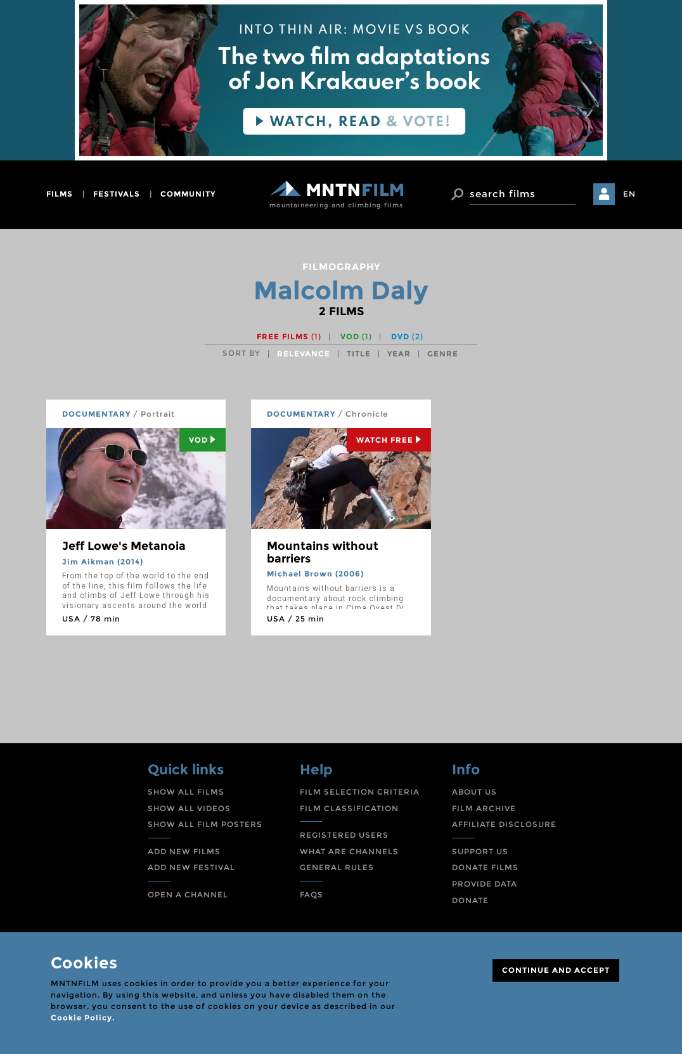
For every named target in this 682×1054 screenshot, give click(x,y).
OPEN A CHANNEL (188, 894)
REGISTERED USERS (344, 835)
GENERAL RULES (337, 867)
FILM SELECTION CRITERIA (360, 792)
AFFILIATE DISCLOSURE (504, 824)
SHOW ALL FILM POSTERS (205, 824)
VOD (356, 336)
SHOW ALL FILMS (186, 792)
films (59, 193)
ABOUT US (474, 792)
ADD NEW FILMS (184, 851)
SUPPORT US (480, 851)
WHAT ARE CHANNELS (349, 851)
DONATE (470, 900)
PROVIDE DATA (484, 883)
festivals (116, 193)
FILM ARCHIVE (484, 808)
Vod (202, 440)
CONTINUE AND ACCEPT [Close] (556, 970)
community (188, 193)
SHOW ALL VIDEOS (189, 808)
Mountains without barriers (322, 552)
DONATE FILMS (485, 867)
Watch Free (388, 440)
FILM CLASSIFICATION (349, 808)
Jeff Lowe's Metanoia (124, 546)
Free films (289, 336)
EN (629, 193)
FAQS (311, 894)
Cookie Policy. (83, 1017)
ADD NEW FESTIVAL (191, 867)
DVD (407, 336)
